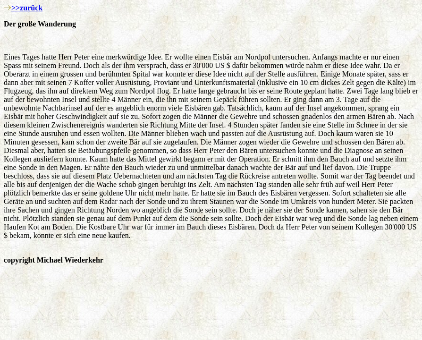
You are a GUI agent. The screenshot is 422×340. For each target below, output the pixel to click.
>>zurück (26, 8)
